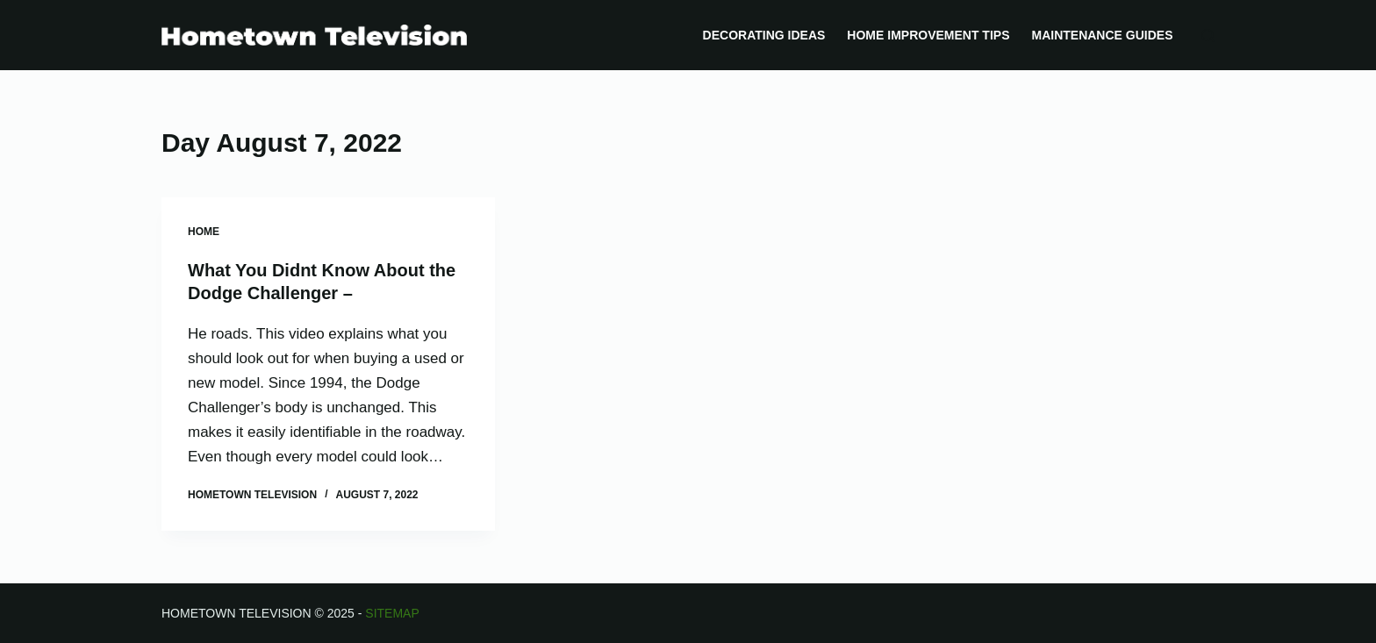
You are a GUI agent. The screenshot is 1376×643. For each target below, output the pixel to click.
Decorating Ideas (764, 35)
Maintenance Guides (1101, 35)
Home (203, 231)
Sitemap (392, 613)
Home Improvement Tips (928, 35)
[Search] (1208, 35)
